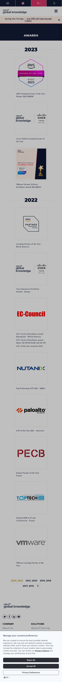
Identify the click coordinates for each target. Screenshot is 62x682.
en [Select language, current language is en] (7, 677)
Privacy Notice (42, 651)
